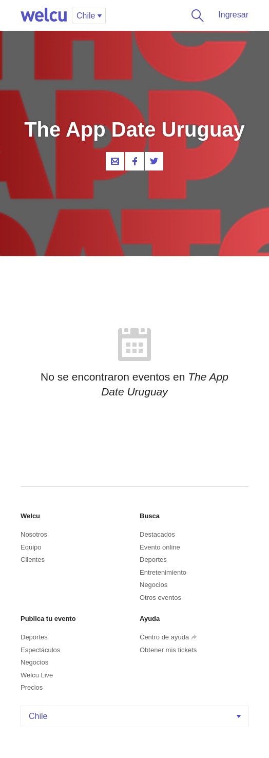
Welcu (44, 15)
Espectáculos (40, 650)
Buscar (195, 15)
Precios (32, 687)
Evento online (160, 547)
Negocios (153, 585)
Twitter (154, 161)
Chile (136, 716)
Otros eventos (160, 597)
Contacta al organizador (115, 161)
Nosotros (34, 534)
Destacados (157, 534)
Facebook (134, 161)
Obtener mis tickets (168, 650)
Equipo (31, 547)
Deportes (153, 559)
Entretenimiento (163, 572)
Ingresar (233, 14)
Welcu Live (37, 675)
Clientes (33, 559)
